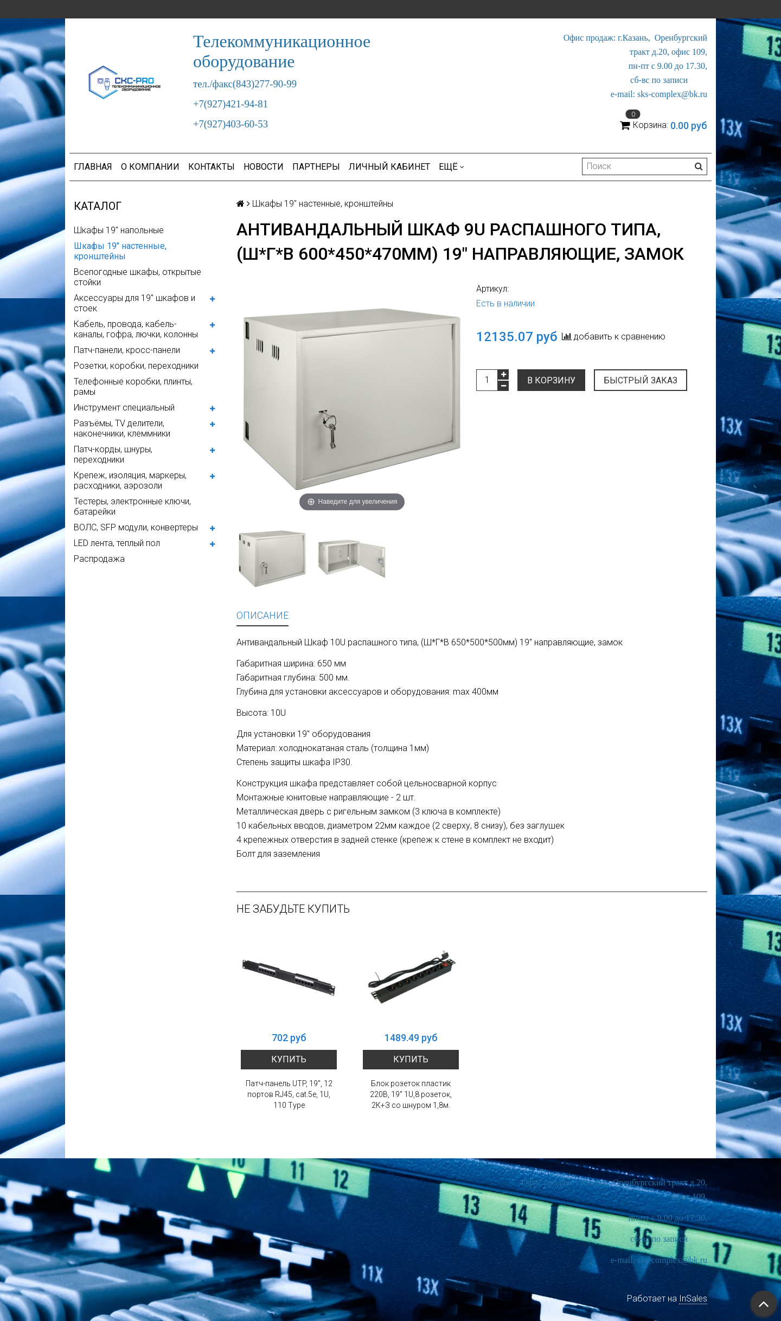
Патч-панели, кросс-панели (127, 350)
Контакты (211, 167)
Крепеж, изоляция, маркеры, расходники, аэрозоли (130, 480)
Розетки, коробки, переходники (136, 366)
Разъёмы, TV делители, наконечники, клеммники (122, 428)
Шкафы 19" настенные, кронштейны (120, 251)
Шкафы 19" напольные (119, 230)
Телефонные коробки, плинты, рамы (133, 386)
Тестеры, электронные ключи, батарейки (132, 506)
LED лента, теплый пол (117, 543)
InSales (693, 1298)
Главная (93, 167)
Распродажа (99, 559)
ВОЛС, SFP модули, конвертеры (136, 527)
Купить (288, 1059)
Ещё (451, 167)
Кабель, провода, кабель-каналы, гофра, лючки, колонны (136, 329)
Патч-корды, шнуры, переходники (113, 454)
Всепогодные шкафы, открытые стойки (137, 277)
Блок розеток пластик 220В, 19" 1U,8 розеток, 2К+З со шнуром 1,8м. (411, 1094)
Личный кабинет (389, 167)
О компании (150, 167)
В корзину (551, 380)
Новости (264, 167)
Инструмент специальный (124, 407)
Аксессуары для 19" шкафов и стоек (134, 303)
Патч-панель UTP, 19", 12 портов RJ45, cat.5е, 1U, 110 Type (289, 1094)
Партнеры (316, 167)
